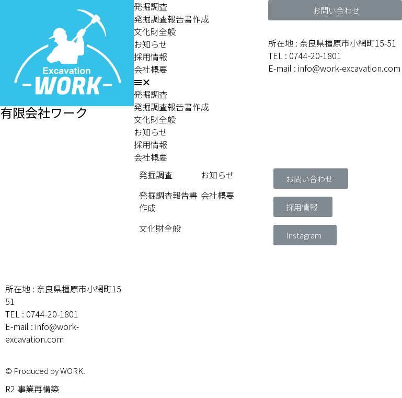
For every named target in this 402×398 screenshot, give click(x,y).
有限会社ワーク (44, 112)
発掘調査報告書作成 (171, 19)
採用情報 (150, 56)
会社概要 (150, 69)
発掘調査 (150, 6)
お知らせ (150, 44)
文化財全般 (155, 31)
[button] (201, 81)
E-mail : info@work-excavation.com (334, 68)
